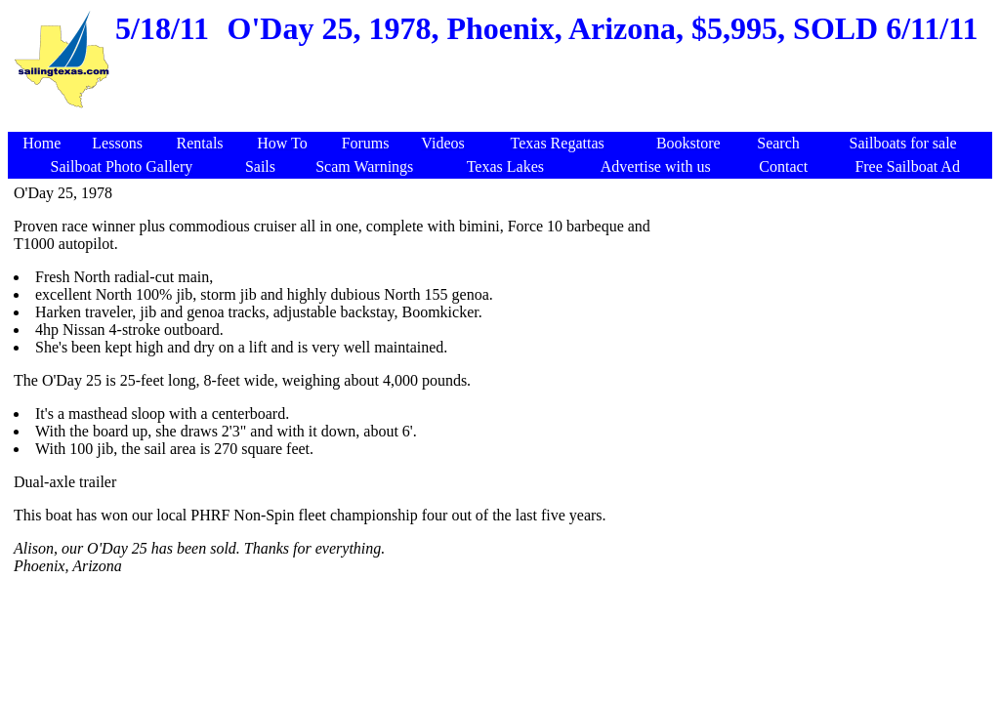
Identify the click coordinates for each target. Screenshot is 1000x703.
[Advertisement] (502, 121)
